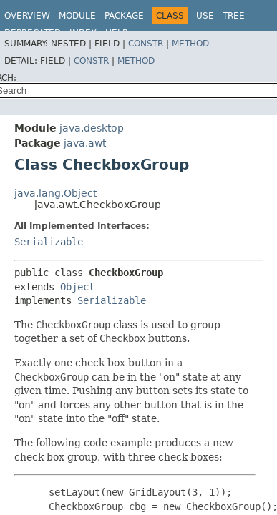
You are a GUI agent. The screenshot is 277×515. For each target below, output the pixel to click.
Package (124, 16)
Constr (145, 44)
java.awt (85, 143)
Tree (234, 16)
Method (190, 44)
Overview (27, 16)
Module (77, 16)
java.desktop (91, 128)
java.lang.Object (55, 193)
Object (77, 287)
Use (205, 16)
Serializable (48, 241)
